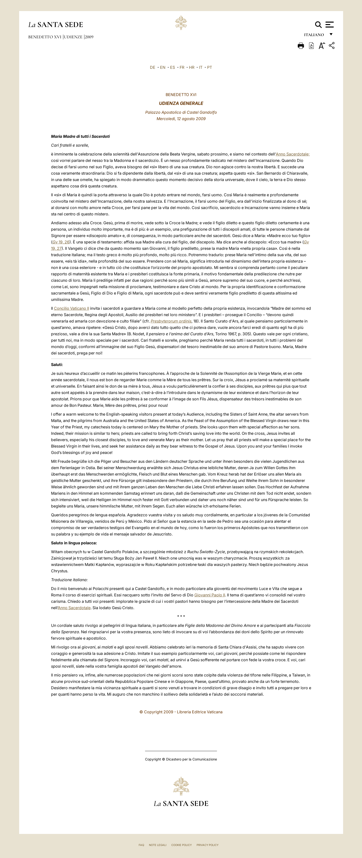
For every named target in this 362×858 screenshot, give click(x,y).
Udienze (73, 37)
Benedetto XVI (45, 37)
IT (200, 67)
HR (191, 67)
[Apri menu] (329, 24)
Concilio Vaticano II (71, 308)
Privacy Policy (207, 845)
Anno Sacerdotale (74, 607)
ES (172, 67)
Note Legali (157, 845)
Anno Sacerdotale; (293, 154)
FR (182, 67)
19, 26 (61, 241)
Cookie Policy (181, 845)
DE (152, 67)
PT (209, 67)
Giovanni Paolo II (209, 594)
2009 (89, 37)
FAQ (141, 845)
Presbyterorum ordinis (171, 321)
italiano (315, 36)
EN (162, 67)
